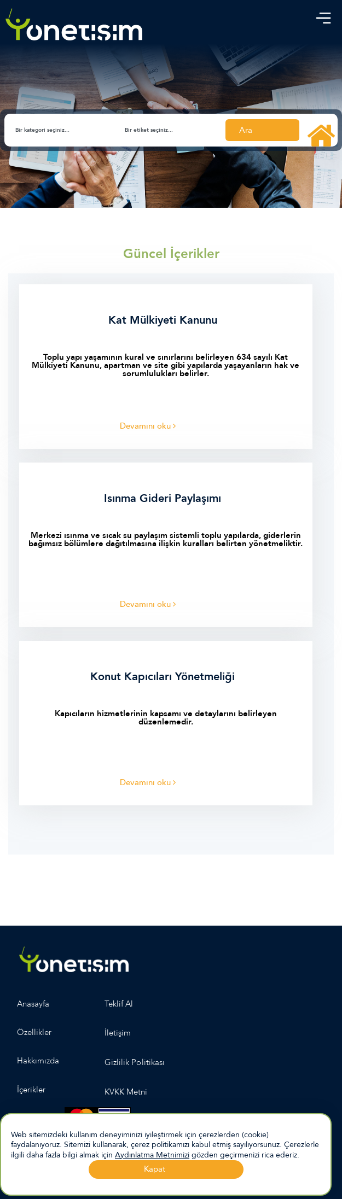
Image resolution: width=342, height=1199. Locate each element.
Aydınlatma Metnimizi (152, 1155)
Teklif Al (119, 1003)
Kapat (154, 1168)
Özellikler (34, 1032)
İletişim (118, 1032)
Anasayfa (33, 1003)
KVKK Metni (126, 1091)
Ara (245, 130)
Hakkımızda (38, 1060)
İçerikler (31, 1089)
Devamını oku (148, 425)
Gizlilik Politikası (135, 1062)
